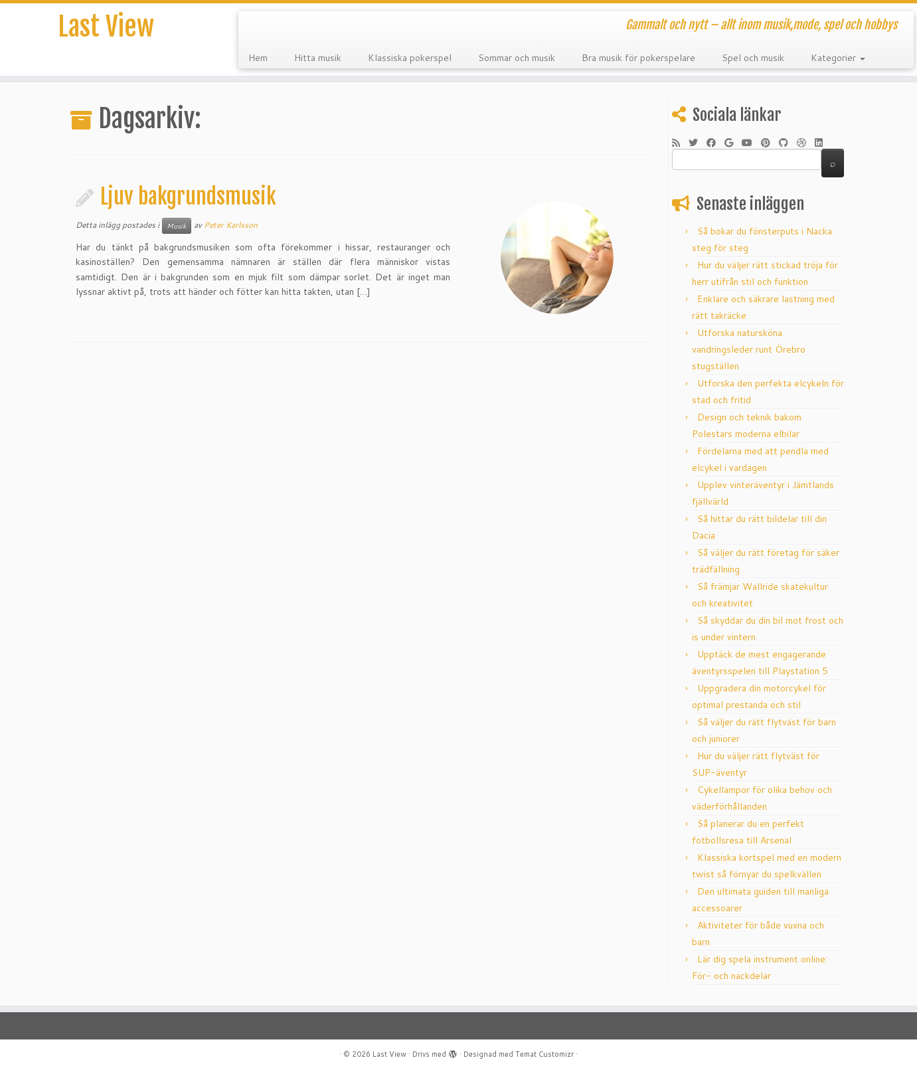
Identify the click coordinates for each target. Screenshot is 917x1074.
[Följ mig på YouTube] (751, 142)
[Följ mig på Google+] (733, 142)
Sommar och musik (516, 57)
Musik (177, 225)
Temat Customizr (544, 1054)
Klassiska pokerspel (410, 57)
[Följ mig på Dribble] (806, 142)
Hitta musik (317, 57)
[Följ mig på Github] (788, 142)
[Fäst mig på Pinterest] (770, 142)
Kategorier (838, 57)
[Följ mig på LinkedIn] (823, 142)
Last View (106, 27)
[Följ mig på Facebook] (715, 142)
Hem (258, 57)
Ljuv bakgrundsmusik (188, 196)
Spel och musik (753, 57)
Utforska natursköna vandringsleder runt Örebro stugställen (748, 349)
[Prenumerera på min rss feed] (680, 142)
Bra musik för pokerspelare (638, 57)
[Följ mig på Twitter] (698, 142)
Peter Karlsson (231, 224)
